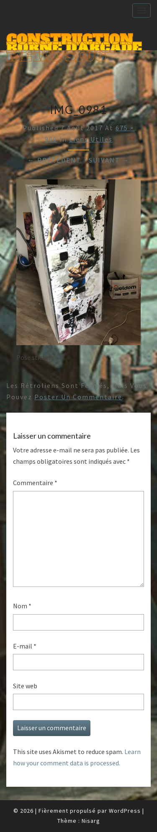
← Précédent (54, 160)
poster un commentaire (78, 397)
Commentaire (35, 482)
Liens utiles (91, 139)
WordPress (125, 810)
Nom (22, 606)
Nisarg (91, 820)
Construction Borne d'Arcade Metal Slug (74, 40)
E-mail (24, 646)
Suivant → (109, 160)
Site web (25, 686)
